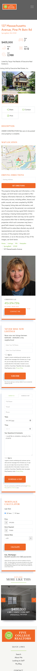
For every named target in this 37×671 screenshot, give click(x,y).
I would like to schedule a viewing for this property (18, 445)
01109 (15, 246)
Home (3, 243)
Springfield (7, 246)
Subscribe (15, 376)
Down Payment (9, 527)
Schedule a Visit (25, 395)
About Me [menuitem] (18, 657)
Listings (10, 243)
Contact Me (15, 312)
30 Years (8, 513)
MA (16, 243)
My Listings (8, 306)
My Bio (28, 308)
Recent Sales (15, 306)
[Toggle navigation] (32, 7)
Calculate (15, 547)
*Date (6, 417)
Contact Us (11, 395)
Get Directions (18, 186)
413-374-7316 (12, 303)
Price (6, 519)
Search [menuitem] (18, 654)
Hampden (23, 243)
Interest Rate (9, 535)
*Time (6, 425)
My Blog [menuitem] (18, 664)
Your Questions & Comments (14, 433)
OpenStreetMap (25, 169)
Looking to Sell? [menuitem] (18, 660)
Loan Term (8, 509)
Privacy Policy (19, 368)
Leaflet (18, 169)
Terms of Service (12, 487)
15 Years (16, 513)
